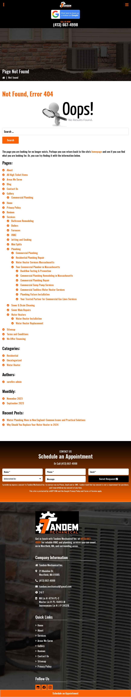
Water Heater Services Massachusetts (35, 262)
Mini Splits (16, 244)
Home (9, 203)
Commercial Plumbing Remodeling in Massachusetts (46, 275)
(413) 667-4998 (65, 25)
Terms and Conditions (17, 334)
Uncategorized (14, 360)
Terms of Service (90, 491)
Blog (9, 184)
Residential (12, 355)
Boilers (14, 225)
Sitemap (11, 329)
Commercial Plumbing (22, 197)
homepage (96, 151)
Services (11, 217)
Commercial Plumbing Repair (34, 280)
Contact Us (12, 189)
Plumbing (16, 249)
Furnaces (15, 230)
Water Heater (13, 365)
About (10, 170)
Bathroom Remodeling (22, 221)
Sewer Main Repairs (21, 310)
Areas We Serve (14, 179)
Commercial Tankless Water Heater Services (42, 290)
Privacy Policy (14, 207)
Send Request (108, 479)
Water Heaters (18, 314)
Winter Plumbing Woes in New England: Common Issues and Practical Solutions (46, 420)
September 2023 (15, 403)
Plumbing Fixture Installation (35, 294)
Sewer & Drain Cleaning (23, 305)
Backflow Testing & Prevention (35, 271)
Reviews (10, 212)
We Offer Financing (16, 339)
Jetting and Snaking (21, 239)
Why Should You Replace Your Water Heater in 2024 (32, 425)
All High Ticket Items (17, 175)
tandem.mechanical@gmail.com (55, 586)
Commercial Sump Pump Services (37, 285)
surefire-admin (14, 382)
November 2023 (15, 398)
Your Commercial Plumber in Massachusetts (38, 267)
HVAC (13, 235)
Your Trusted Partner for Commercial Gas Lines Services (48, 299)
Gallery (10, 193)
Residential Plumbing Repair (30, 257)
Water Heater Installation (29, 318)
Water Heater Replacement (29, 323)
